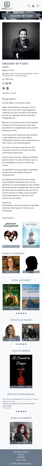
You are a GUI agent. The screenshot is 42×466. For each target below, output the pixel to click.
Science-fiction (8, 75)
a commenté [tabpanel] (21, 403)
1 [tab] (16, 313)
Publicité (21, 457)
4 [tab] (23, 313)
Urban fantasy (21, 75)
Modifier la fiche (9, 93)
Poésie (36, 73)
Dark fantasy (16, 73)
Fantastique (27, 73)
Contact (21, 454)
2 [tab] (18, 313)
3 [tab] (21, 313)
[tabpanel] (11, 297)
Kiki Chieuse (7, 399)
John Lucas (21, 460)
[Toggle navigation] (38, 6)
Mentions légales (21, 452)
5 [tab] (25, 313)
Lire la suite (7, 408)
